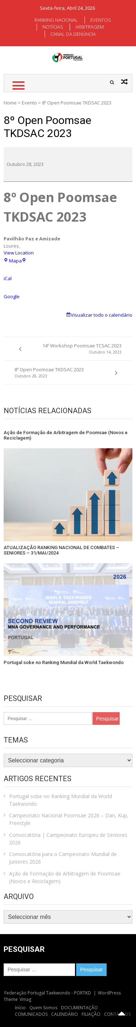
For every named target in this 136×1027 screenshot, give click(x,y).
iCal (8, 278)
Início (20, 1008)
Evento (29, 102)
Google (12, 296)
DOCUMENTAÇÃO (79, 1008)
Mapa (15, 260)
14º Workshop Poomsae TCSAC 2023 (76, 348)
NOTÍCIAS (52, 26)
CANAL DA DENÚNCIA (73, 34)
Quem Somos (43, 1008)
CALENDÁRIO (64, 1014)
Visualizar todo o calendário (101, 315)
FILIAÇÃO (91, 1014)
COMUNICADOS (31, 1014)
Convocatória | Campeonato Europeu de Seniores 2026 (68, 838)
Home (10, 102)
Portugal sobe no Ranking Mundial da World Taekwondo (64, 662)
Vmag (25, 999)
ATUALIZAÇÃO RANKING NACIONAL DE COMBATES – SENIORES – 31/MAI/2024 (61, 550)
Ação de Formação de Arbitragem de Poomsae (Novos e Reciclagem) (66, 435)
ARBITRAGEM (89, 26)
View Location (19, 252)
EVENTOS (100, 20)
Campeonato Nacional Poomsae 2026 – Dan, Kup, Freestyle (68, 819)
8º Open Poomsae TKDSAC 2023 (61, 372)
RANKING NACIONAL (56, 20)
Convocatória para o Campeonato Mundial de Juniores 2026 (63, 858)
